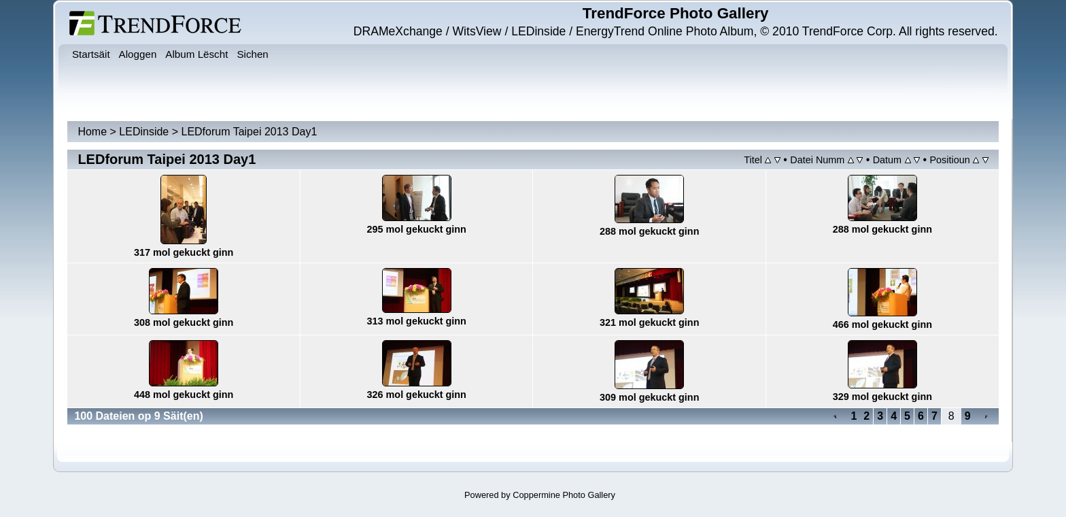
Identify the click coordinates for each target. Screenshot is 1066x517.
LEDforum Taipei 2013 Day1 (249, 131)
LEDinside (144, 131)
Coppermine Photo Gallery (564, 495)
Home (92, 131)
